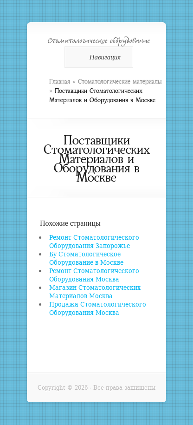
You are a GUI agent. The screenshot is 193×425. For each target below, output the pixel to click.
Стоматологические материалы (119, 81)
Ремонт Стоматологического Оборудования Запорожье (94, 241)
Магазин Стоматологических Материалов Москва (95, 291)
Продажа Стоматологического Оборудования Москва (97, 308)
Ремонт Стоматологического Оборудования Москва (94, 275)
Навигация (97, 57)
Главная (59, 81)
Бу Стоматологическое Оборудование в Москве (86, 258)
